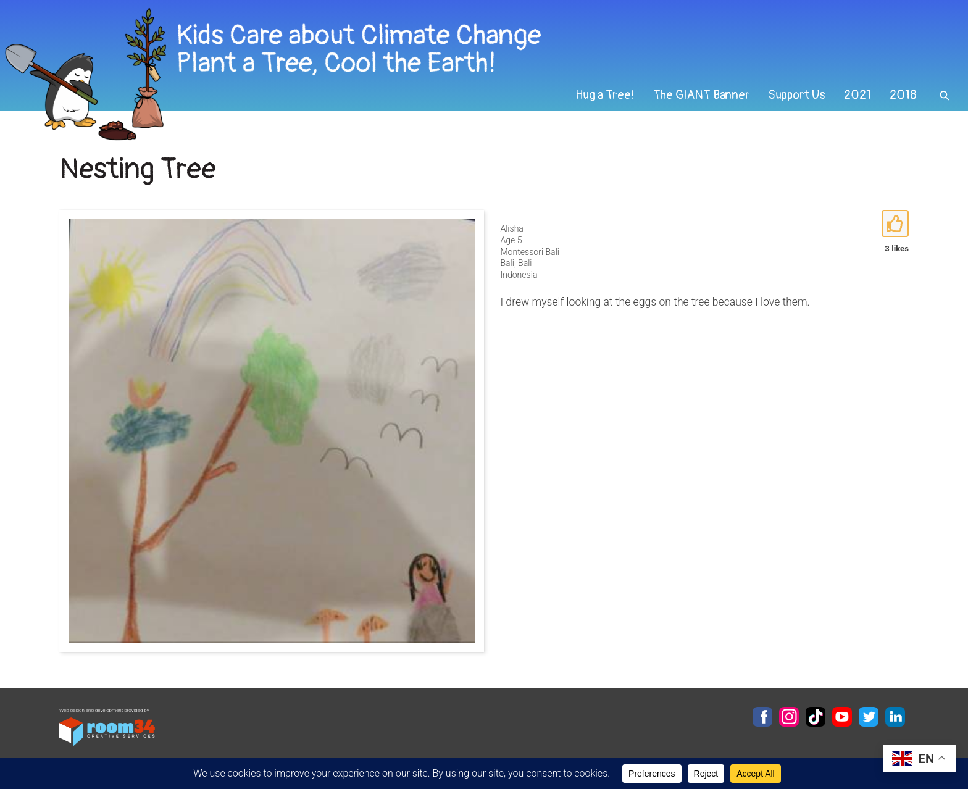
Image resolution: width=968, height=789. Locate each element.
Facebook (762, 717)
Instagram (789, 717)
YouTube (842, 717)
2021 (857, 95)
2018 (903, 95)
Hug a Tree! (605, 95)
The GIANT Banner (701, 95)
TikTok (815, 717)
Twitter (868, 717)
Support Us (797, 95)
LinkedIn (895, 717)
